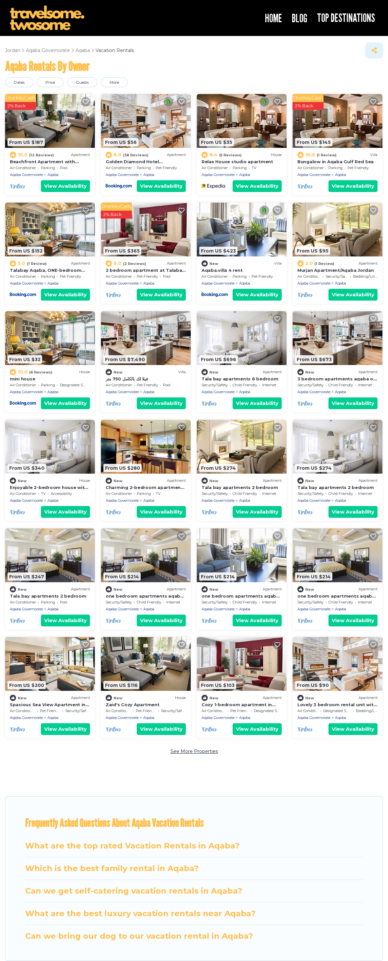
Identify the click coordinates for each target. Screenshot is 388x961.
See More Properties (194, 751)
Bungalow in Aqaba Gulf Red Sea (335, 161)
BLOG (299, 18)
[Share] (374, 50)
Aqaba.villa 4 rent (222, 270)
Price (50, 82)
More (114, 82)
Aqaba (53, 174)
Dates (19, 82)
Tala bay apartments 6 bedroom (240, 378)
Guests (82, 82)
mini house (22, 378)
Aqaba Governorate (26, 174)
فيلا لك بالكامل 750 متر (127, 378)
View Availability (65, 186)
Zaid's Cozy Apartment (133, 704)
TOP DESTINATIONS (346, 17)
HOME (273, 18)
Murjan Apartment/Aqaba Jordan (335, 270)
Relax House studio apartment (237, 161)
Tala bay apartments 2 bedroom (240, 487)
